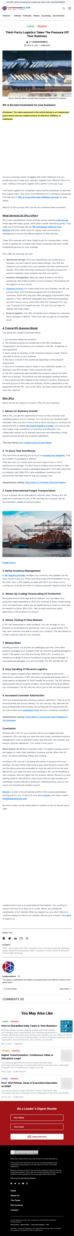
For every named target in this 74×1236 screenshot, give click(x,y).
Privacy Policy (14, 1224)
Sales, (32, 951)
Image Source (9, 562)
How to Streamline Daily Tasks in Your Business (29, 1025)
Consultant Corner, (35, 948)
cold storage (62, 220)
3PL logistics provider (14, 575)
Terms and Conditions (38, 1224)
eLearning (46, 15)
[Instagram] (27, 1183)
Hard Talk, (23, 948)
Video (5, 1079)
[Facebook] (11, 1183)
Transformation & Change (12, 953)
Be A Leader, (14, 948)
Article (30, 26)
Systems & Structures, (60, 951)
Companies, (40, 951)
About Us (14, 1195)
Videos (36, 15)
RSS (47, 1224)
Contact (14, 1210)
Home (13, 1190)
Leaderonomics (40, 42)
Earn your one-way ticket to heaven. (23, 1178)
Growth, (48, 951)
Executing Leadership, (52, 948)
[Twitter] (15, 1183)
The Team (15, 1200)
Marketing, (65, 948)
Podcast (5, 1051)
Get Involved (16, 1205)
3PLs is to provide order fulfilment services (38, 197)
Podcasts (27, 15)
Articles (17, 15)
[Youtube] (23, 1183)
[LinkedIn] (19, 1183)
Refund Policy (25, 1224)
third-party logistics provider (40, 426)
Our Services (58, 15)
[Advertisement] (37, 147)
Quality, (5, 951)
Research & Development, (19, 951)
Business (41, 26)
